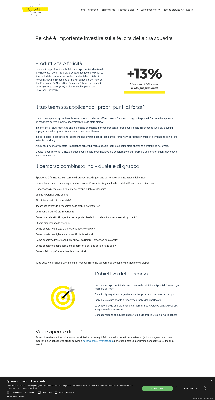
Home (82, 9)
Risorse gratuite (173, 9)
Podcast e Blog (128, 9)
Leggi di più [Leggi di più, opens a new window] (32, 388)
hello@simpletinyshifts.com (98, 340)
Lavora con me (150, 9)
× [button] (211, 381)
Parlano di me (108, 9)
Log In (189, 9)
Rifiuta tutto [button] (190, 388)
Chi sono (93, 9)
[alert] (107, 388)
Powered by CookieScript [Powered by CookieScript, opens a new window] (203, 399)
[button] (8, 392)
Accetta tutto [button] (157, 388)
